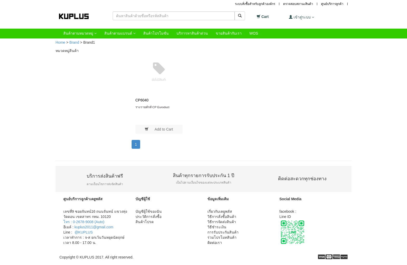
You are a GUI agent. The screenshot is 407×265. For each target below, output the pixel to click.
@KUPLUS (83, 232)
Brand (74, 42)
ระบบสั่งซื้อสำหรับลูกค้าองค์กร (255, 4)
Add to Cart (159, 129)
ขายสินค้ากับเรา (229, 33)
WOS (253, 33)
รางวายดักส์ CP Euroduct (152, 107)
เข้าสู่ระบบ (301, 17)
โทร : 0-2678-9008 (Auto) (83, 222)
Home (60, 42)
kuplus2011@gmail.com (93, 227)
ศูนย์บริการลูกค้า (332, 4)
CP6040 (142, 100)
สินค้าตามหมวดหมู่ (80, 33)
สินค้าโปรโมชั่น (156, 33)
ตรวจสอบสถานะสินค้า (298, 4)
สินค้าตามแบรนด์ (119, 33)
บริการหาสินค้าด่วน (192, 33)
